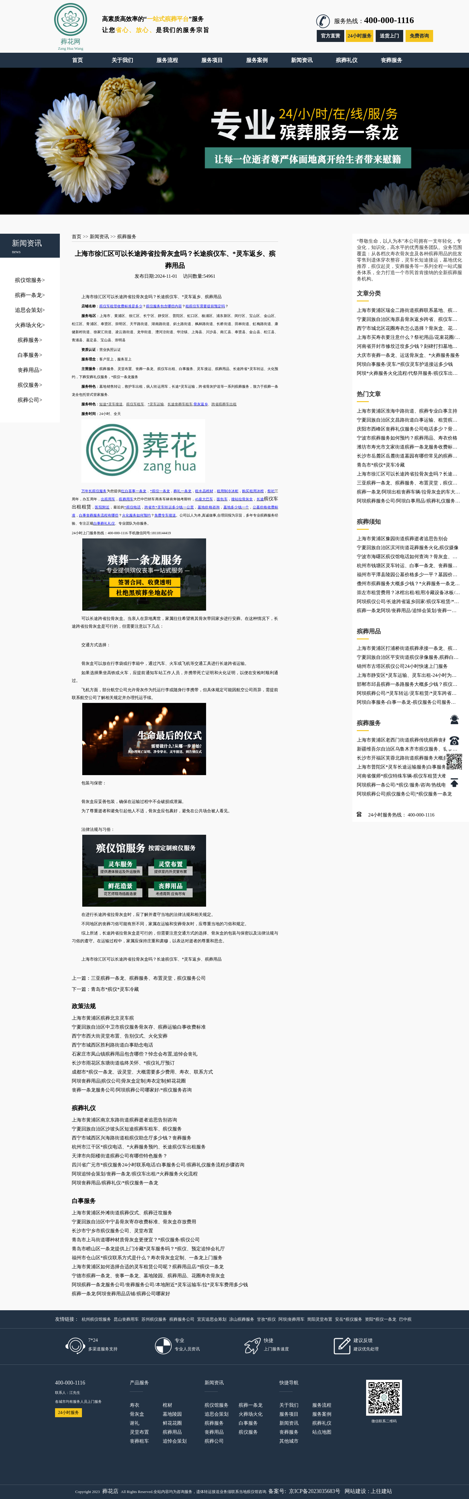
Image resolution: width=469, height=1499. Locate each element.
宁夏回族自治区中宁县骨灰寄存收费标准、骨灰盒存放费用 (134, 1221)
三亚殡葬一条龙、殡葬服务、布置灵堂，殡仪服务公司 (407, 483)
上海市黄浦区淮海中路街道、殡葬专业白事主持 (407, 410)
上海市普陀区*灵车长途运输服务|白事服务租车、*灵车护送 (404, 768)
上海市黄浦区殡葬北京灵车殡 (103, 1018)
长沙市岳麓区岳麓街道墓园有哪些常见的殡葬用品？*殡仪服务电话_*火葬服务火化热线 (407, 457)
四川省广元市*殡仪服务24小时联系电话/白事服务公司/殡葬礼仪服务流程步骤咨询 (158, 1164)
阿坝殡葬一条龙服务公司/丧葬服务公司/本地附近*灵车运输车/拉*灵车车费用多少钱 (160, 1284)
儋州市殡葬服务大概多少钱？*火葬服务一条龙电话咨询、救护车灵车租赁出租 (408, 584)
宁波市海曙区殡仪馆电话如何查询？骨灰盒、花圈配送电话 (407, 557)
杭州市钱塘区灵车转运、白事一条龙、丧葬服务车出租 (407, 566)
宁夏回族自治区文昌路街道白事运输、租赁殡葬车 (407, 421)
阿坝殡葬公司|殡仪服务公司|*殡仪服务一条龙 (404, 793)
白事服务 (30, 355)
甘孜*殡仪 (266, 1319)
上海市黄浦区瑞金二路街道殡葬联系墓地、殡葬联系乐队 (407, 311)
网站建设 (355, 1491)
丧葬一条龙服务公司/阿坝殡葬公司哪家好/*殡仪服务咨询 (132, 1089)
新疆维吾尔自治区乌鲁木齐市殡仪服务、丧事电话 (407, 750)
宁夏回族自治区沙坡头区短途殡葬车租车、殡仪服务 (127, 1128)
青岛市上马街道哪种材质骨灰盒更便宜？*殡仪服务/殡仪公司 (136, 1239)
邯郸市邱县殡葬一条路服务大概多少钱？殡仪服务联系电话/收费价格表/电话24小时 (407, 685)
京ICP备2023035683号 (314, 1491)
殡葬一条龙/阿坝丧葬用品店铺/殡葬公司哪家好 (121, 1293)
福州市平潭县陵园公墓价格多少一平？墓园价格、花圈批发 (405, 575)
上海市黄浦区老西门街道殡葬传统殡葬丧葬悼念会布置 (407, 741)
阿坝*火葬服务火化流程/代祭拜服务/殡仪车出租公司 (407, 374)
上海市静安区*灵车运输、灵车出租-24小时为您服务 (406, 676)
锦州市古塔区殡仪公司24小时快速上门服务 (402, 666)
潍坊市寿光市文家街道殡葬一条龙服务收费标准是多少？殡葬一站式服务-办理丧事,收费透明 (407, 448)
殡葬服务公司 (181, 1319)
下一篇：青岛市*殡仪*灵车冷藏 (105, 989)
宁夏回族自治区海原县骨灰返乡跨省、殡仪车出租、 (407, 320)
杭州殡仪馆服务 (96, 1319)
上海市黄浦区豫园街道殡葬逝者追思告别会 (402, 538)
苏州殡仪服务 (154, 1319)
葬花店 (110, 1491)
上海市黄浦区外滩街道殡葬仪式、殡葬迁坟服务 (122, 1212)
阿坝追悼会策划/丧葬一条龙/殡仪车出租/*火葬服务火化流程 (135, 1173)
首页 (76, 236)
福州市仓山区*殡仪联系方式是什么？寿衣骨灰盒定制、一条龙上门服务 (147, 1257)
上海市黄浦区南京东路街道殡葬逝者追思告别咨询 (124, 1119)
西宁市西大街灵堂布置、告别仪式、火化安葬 (120, 1035)
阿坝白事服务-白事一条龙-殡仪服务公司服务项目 (406, 703)
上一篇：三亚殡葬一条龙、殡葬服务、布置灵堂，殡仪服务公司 (139, 978)
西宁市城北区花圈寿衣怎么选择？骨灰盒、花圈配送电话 (407, 329)
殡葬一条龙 (30, 295)
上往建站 (381, 1491)
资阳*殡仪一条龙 (380, 1319)
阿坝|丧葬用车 (291, 1319)
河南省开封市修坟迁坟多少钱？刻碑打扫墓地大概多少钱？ (407, 347)
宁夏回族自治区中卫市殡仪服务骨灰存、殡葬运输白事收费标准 (139, 1026)
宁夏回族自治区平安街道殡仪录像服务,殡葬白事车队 (408, 658)
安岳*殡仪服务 (348, 1319)
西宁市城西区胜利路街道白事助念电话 (112, 1044)
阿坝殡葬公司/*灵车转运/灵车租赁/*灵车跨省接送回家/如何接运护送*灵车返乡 (406, 694)
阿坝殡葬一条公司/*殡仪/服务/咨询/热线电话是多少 (406, 785)
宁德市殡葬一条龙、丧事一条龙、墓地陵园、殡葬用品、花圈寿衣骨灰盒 (148, 1275)
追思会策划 (30, 310)
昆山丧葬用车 (126, 1319)
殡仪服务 (30, 385)
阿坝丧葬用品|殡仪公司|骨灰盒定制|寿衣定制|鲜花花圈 (129, 1080)
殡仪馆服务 (30, 280)
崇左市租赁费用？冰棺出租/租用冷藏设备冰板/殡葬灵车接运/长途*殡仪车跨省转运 (408, 593)
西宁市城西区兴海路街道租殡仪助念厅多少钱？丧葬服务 (131, 1137)
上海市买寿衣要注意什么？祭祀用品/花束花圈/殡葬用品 (408, 338)
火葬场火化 (30, 325)
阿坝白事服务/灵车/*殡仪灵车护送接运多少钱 (405, 364)
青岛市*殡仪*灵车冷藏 (381, 464)
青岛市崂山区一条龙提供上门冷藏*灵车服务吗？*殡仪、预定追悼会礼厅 (148, 1248)
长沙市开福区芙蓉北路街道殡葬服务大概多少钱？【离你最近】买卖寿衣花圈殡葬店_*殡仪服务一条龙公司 (407, 759)
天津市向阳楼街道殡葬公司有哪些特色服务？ (120, 1155)
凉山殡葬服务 (241, 1319)
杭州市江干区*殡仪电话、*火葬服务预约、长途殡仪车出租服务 (139, 1146)
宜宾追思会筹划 (211, 1319)
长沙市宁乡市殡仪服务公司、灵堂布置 (112, 1230)
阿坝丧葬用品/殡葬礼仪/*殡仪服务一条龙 (115, 1182)
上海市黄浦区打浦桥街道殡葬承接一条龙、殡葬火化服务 (407, 649)
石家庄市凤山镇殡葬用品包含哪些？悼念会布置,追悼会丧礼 (134, 1053)
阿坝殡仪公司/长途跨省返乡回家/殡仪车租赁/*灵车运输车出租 (408, 602)
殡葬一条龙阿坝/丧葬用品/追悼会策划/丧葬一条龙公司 (406, 611)
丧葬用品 (30, 370)
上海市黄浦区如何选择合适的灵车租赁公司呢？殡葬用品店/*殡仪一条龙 (148, 1266)
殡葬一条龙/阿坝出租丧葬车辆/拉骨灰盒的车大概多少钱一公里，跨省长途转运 (408, 492)
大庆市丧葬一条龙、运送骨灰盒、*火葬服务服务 (408, 355)
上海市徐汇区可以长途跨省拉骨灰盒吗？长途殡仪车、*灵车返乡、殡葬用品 (407, 474)
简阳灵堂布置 (319, 1319)
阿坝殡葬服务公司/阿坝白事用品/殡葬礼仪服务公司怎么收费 (408, 501)
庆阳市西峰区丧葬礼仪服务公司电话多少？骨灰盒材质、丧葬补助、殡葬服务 (407, 430)
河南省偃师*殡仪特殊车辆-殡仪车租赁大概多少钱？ (406, 777)
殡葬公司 (30, 400)
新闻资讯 (99, 236)
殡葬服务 (30, 340)
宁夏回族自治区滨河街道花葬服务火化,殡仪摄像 (408, 547)
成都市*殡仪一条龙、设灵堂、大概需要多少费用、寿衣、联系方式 (142, 1071)
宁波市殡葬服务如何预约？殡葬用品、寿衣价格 (407, 437)
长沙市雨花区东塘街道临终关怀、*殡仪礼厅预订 (123, 1062)
